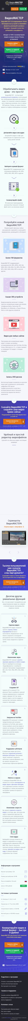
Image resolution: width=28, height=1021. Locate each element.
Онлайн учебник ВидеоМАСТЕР (10, 995)
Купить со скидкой (12, 50)
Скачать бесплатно (12, 421)
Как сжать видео (6, 1011)
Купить (22, 9)
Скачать (14, 9)
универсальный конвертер (9, 97)
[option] (14, 541)
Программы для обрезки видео (10, 1009)
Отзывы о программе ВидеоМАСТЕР (11, 981)
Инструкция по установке (8, 986)
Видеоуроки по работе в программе (11, 997)
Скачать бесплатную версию (9, 983)
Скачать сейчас (12, 44)
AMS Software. (8, 1017)
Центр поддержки (6, 1000)
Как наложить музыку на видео (10, 1013)
